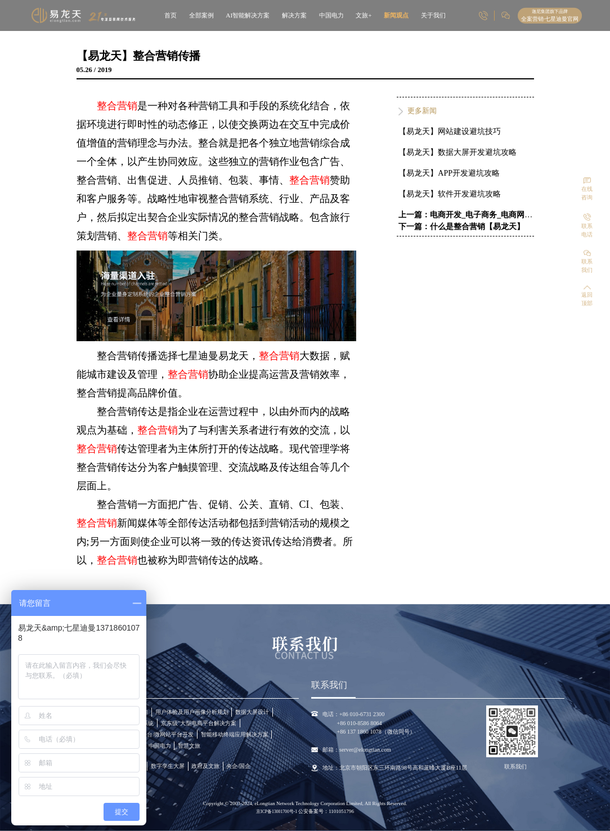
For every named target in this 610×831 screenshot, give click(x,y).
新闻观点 (396, 15)
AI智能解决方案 (248, 15)
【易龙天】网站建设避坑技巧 (449, 131)
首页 (170, 15)
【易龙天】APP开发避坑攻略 (449, 173)
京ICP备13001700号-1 (277, 811)
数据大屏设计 (252, 712)
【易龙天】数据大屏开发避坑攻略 (457, 152)
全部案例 (201, 15)
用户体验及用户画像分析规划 (191, 712)
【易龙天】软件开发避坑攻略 (449, 194)
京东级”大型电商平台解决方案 (199, 723)
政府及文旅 (205, 766)
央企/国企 (238, 766)
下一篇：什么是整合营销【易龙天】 (461, 226)
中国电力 (331, 15)
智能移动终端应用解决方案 (234, 734)
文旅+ (363, 15)
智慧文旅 (189, 746)
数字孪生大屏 (168, 766)
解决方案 (294, 15)
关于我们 (433, 15)
